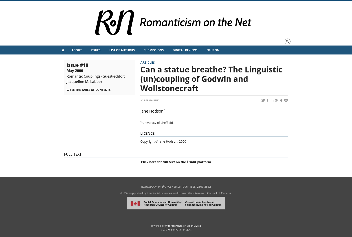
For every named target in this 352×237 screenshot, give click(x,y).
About (77, 50)
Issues (95, 50)
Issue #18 (96, 73)
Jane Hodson (151, 111)
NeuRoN (213, 50)
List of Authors (122, 50)
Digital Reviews (185, 50)
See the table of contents (90, 90)
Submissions (154, 50)
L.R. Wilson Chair (173, 229)
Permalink (149, 100)
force (175, 225)
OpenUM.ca (194, 225)
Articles (147, 62)
